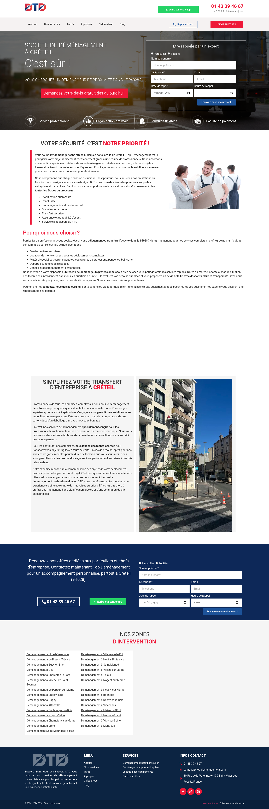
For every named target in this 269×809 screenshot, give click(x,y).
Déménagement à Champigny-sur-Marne (50, 720)
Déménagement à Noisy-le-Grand (101, 715)
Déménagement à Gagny (41, 700)
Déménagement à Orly (39, 669)
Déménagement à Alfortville (43, 705)
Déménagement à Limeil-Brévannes (47, 654)
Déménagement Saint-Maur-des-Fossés (50, 730)
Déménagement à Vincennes (98, 705)
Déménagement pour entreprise (141, 767)
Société (175, 53)
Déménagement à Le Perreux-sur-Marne (50, 689)
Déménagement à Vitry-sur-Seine (101, 720)
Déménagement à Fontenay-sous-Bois (49, 710)
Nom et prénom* (161, 58)
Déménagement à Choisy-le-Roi (45, 694)
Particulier (160, 53)
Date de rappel (159, 86)
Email (197, 72)
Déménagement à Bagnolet (97, 694)
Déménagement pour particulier (141, 762)
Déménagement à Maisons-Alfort (101, 710)
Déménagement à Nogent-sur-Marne (103, 680)
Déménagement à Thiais (96, 675)
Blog (122, 24)
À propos (86, 24)
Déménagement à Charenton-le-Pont (48, 675)
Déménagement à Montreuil (98, 725)
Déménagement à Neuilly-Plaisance (102, 659)
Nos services (52, 24)
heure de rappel (203, 86)
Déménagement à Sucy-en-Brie (44, 664)
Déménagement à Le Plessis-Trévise (48, 659)
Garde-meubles (131, 776)
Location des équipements (138, 771)
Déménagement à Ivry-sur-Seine (45, 715)
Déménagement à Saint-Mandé (100, 664)
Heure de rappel (200, 595)
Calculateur (106, 24)
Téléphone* (158, 72)
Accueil (32, 24)
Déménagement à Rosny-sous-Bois (102, 700)
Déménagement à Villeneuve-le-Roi (102, 654)
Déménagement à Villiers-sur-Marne (102, 669)
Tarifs (70, 24)
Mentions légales (210, 803)
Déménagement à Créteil (41, 725)
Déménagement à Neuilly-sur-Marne (102, 689)
